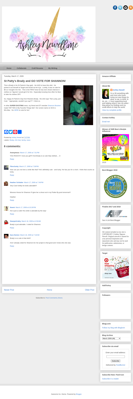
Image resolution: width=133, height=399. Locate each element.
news (28, 140)
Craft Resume (37, 68)
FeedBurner (120, 365)
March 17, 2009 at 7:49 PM (33, 182)
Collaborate (21, 68)
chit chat (18, 140)
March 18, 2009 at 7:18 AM (29, 235)
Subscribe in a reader (110, 379)
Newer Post (9, 290)
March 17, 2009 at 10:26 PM (26, 207)
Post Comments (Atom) (54, 298)
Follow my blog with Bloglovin (113, 328)
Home (9, 68)
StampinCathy (15, 221)
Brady (12, 140)
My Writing (52, 68)
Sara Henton (15, 235)
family (24, 140)
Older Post (89, 290)
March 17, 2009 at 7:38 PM (29, 166)
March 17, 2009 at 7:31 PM (29, 153)
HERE (16, 110)
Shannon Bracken (54, 105)
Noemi (12, 207)
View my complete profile (111, 110)
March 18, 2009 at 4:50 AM (31, 221)
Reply (12, 159)
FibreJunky (14, 166)
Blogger (78, 394)
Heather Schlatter (16, 182)
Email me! (106, 122)
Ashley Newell (119, 90)
